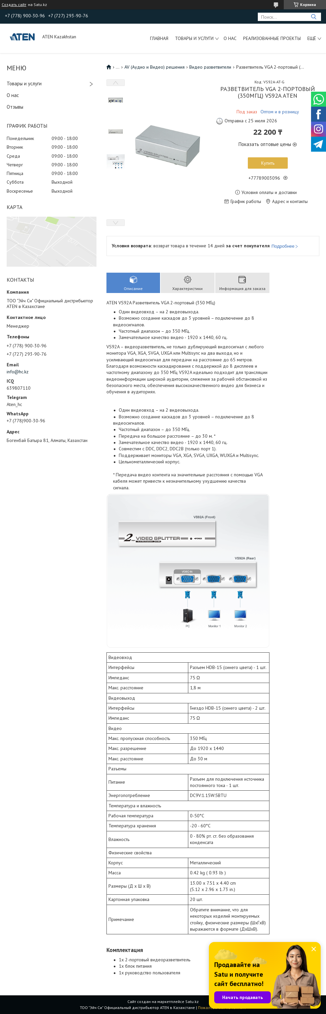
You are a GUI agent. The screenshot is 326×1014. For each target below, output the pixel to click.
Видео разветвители (210, 67)
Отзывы (15, 107)
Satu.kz (192, 1001)
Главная (159, 38)
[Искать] (313, 17)
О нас (230, 38)
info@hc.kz (18, 372)
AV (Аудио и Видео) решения (154, 67)
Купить (267, 163)
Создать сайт (14, 4)
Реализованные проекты (272, 38)
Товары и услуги (194, 38)
